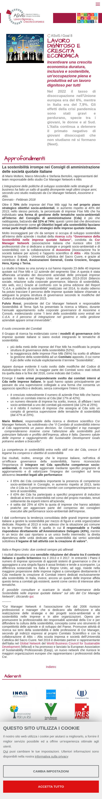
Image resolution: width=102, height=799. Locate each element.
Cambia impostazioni (51, 771)
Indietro (51, 667)
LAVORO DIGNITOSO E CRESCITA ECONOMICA (63, 48)
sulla (51, 238)
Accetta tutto (51, 786)
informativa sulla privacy (51, 756)
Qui (5, 751)
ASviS (55, 35)
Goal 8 (67, 35)
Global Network (30, 643)
